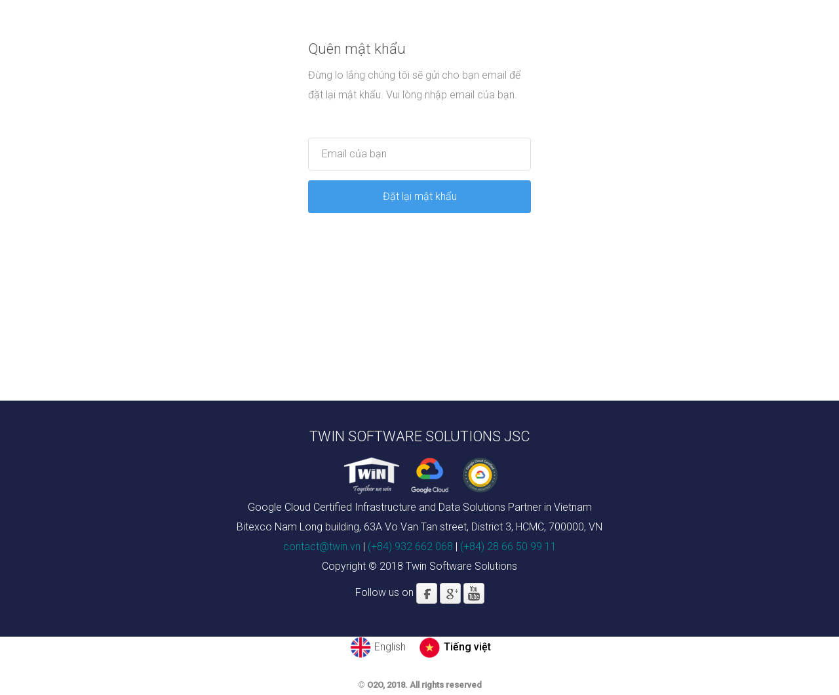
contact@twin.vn (322, 546)
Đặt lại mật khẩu (420, 196)
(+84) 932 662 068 (410, 546)
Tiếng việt (467, 647)
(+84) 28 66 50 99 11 (508, 546)
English (390, 647)
